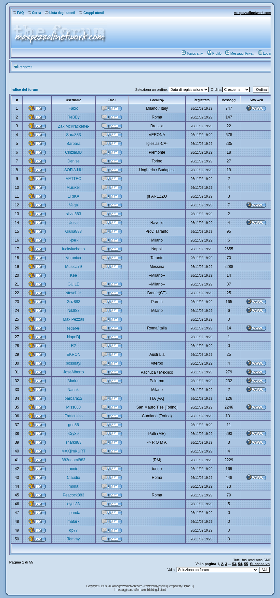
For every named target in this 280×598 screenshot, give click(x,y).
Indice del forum (24, 89)
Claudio (73, 477)
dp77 (73, 530)
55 (246, 564)
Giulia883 (73, 231)
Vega (73, 205)
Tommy (73, 539)
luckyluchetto (73, 249)
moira (73, 486)
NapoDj (73, 337)
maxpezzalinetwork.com (252, 13)
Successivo (260, 564)
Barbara (74, 143)
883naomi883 (74, 460)
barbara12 (74, 398)
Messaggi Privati (239, 53)
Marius (73, 381)
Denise (73, 161)
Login (264, 53)
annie (73, 468)
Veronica (73, 258)
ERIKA (73, 196)
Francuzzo (73, 416)
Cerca (34, 13)
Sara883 (73, 134)
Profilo (214, 53)
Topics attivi (193, 53)
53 (234, 564)
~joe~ (73, 240)
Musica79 (73, 266)
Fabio (73, 108)
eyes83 (73, 504)
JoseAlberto (73, 372)
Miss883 (73, 407)
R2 (73, 345)
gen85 (73, 425)
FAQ (18, 13)
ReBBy (73, 117)
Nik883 (73, 310)
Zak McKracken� (73, 126)
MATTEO (73, 178)
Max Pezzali (73, 319)
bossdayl (73, 363)
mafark (74, 521)
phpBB (162, 586)
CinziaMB (73, 152)
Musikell (73, 187)
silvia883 (73, 214)
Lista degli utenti (60, 13)
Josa (73, 222)
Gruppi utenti (91, 13)
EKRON (74, 354)
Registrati (23, 67)
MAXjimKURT (73, 451)
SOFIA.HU (73, 170)
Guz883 (73, 301)
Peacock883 (73, 495)
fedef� (73, 328)
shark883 (73, 442)
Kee (73, 275)
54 (240, 564)
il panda (73, 512)
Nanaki (73, 389)
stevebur (73, 293)
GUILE (73, 284)
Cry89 (73, 433)
